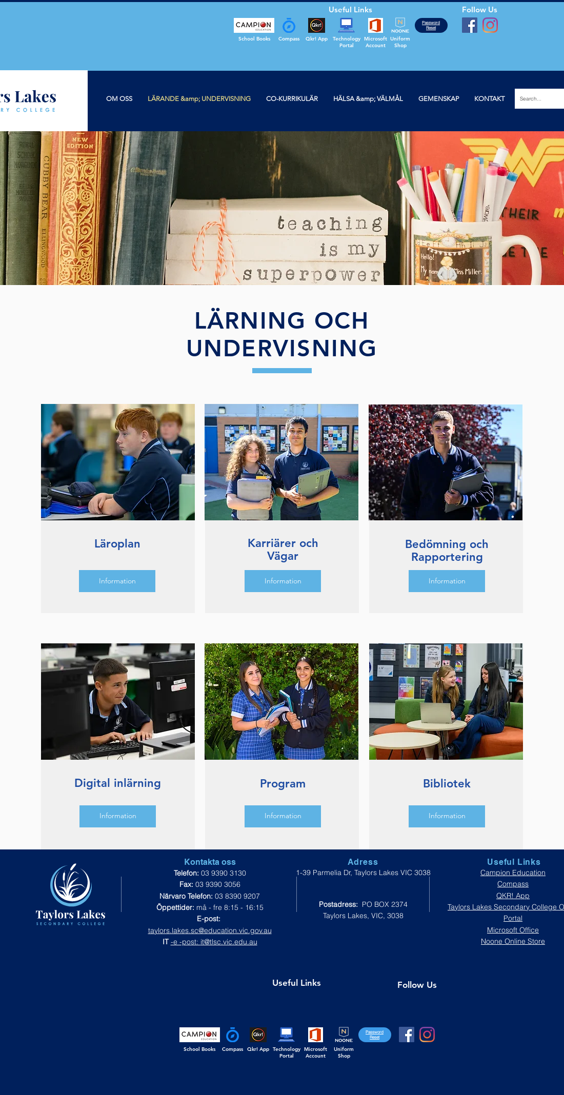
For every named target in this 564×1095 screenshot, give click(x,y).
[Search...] (537, 99)
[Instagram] (490, 25)
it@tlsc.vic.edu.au (228, 941)
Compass (513, 883)
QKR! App (513, 895)
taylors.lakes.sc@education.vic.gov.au (210, 930)
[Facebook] (469, 25)
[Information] (117, 581)
